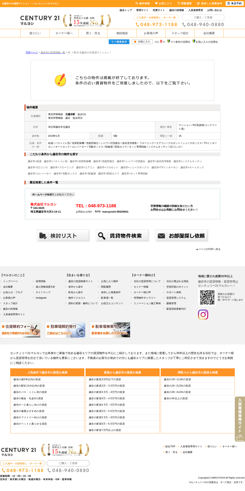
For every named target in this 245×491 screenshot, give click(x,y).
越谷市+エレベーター (39, 173)
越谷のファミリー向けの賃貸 (30, 417)
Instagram (41, 297)
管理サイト (142, 10)
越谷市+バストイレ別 (55, 161)
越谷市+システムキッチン (188, 161)
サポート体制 (173, 292)
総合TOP (170, 446)
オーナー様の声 (142, 292)
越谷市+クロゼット (107, 167)
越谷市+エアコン (85, 167)
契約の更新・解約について (83, 303)
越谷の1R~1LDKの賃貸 (177, 379)
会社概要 (209, 33)
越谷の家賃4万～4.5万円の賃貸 (107, 398)
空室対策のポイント (177, 286)
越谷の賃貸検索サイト (80, 281)
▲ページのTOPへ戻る (208, 249)
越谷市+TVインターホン (164, 167)
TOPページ (32, 52)
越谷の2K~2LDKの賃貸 (177, 385)
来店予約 (235, 3)
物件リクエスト (77, 297)
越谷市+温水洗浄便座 (159, 161)
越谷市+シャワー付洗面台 (131, 161)
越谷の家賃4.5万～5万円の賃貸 (107, 404)
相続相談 (122, 33)
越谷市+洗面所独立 (103, 161)
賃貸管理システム (176, 297)
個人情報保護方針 (45, 286)
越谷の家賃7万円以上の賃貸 (105, 430)
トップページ (10, 281)
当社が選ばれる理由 (177, 281)
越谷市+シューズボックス (135, 167)
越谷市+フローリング (62, 167)
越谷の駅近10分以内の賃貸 (29, 385)
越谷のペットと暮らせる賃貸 (30, 423)
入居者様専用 (195, 10)
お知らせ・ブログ (13, 292)
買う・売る (93, 33)
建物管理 (171, 303)
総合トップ (126, 10)
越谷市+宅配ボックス (65, 173)
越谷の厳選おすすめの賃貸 (28, 411)
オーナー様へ (64, 33)
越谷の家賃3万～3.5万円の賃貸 (107, 385)
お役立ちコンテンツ (112, 303)
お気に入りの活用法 (207, 41)
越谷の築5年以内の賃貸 (27, 379)
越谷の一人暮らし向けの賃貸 (30, 404)
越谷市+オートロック (192, 167)
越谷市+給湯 (34, 161)
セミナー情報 (141, 286)
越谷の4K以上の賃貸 (176, 398)
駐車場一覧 (107, 297)
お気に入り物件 (109, 281)
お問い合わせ (214, 10)
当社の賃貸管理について (147, 281)
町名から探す (75, 292)
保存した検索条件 (111, 292)
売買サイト (159, 10)
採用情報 (41, 281)
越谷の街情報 (176, 10)
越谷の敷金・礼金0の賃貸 (28, 398)
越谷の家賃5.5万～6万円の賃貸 (107, 417)
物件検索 (143, 3)
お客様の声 (151, 33)
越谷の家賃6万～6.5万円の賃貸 (107, 423)
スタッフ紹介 (180, 33)
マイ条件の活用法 (180, 41)
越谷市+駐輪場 (88, 173)
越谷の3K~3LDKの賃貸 (177, 392)
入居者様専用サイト (14, 314)
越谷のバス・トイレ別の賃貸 (30, 392)
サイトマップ (43, 292)
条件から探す (75, 286)
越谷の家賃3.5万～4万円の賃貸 (107, 392)
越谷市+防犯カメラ (108, 173)
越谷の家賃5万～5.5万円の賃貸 (107, 411)
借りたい (35, 33)
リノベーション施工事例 (147, 303)
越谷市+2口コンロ (38, 167)
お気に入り (163, 3)
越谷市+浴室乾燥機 (80, 161)
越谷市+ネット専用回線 (135, 173)
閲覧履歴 (106, 286)
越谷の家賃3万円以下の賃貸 (105, 379)
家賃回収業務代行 (176, 308)
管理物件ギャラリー (145, 297)
